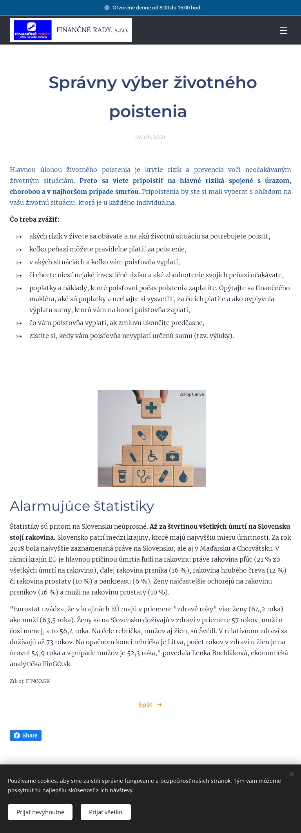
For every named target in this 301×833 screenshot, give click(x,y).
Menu (283, 30)
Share (26, 735)
